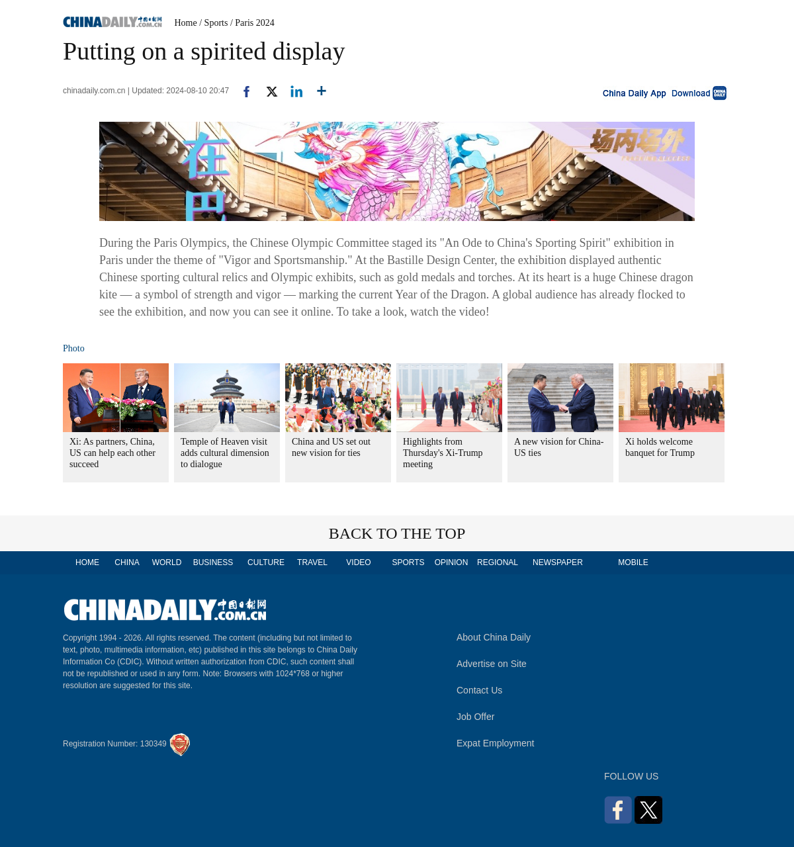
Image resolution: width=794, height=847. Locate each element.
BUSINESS (213, 562)
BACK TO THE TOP (397, 533)
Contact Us (479, 690)
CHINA (126, 562)
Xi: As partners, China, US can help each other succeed (112, 453)
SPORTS (408, 562)
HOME (87, 562)
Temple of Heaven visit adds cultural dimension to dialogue (225, 453)
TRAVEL (312, 562)
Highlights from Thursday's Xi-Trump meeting (443, 453)
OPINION (451, 562)
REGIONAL (497, 562)
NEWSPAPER (557, 562)
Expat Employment (496, 743)
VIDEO (358, 562)
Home (186, 23)
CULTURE (266, 562)
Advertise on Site (492, 663)
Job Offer (475, 716)
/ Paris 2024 (252, 23)
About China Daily (494, 637)
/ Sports (213, 23)
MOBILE (633, 562)
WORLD (167, 562)
